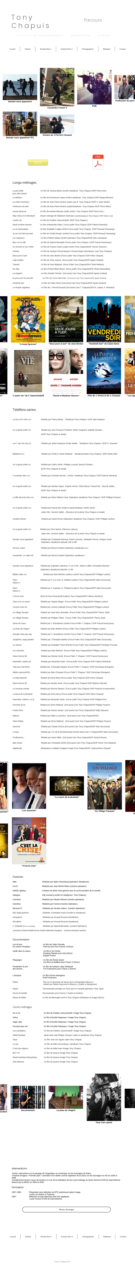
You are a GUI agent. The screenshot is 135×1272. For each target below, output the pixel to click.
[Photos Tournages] (66, 1209)
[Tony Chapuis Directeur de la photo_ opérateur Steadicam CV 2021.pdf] (98, 162)
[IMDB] (38, 162)
